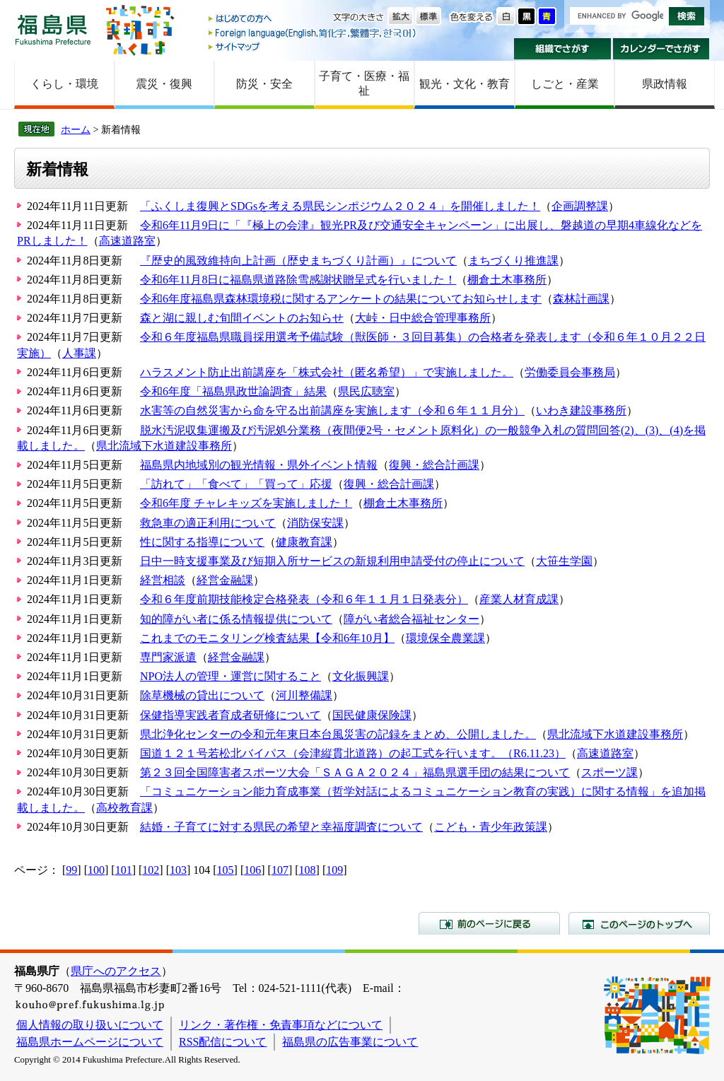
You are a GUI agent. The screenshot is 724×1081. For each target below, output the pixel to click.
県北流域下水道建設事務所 (164, 446)
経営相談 (162, 580)
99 (71, 870)
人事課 (79, 353)
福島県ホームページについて (89, 1042)
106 (252, 870)
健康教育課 (304, 542)
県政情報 (664, 84)
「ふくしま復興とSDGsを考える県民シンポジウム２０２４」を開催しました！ (340, 206)
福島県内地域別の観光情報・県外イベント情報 (259, 465)
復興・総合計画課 (434, 465)
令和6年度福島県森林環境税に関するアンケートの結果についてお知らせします (341, 299)
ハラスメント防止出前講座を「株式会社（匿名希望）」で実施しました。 (326, 372)
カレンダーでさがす (661, 48)
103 (178, 870)
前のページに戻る (489, 923)
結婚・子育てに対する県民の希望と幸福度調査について (281, 827)
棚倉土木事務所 (507, 280)
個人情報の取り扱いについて (89, 1025)
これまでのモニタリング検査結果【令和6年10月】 (267, 638)
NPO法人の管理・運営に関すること (230, 676)
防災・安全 (264, 84)
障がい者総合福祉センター (411, 619)
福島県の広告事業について (350, 1042)
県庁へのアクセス (116, 971)
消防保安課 (315, 523)
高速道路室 (127, 241)
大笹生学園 (564, 561)
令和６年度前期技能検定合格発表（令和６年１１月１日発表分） (304, 599)
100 (96, 870)
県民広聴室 (366, 391)
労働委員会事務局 (570, 372)
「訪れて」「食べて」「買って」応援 (236, 484)
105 (225, 870)
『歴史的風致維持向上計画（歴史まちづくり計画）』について (298, 261)
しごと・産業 (565, 84)
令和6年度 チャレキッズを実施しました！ (246, 503)
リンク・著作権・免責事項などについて (281, 1025)
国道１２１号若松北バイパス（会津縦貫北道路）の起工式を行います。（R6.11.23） (353, 753)
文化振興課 (360, 676)
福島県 (53, 29)
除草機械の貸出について (202, 695)
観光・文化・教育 (464, 84)
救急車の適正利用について (208, 523)
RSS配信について (223, 1042)
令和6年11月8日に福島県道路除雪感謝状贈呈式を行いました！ (298, 280)
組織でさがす (562, 48)
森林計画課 (581, 299)
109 (334, 870)
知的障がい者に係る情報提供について (236, 619)
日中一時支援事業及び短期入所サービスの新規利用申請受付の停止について (332, 561)
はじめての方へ (313, 19)
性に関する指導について (202, 542)
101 (123, 870)
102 (150, 870)
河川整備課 (304, 695)
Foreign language (313, 33)
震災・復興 (164, 84)
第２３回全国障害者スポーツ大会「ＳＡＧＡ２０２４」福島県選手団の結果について (355, 772)
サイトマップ (313, 46)
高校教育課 (124, 808)
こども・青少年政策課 (490, 827)
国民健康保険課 (371, 715)
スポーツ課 (609, 772)
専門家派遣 (168, 657)
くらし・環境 (64, 84)
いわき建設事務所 (581, 410)
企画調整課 (579, 206)
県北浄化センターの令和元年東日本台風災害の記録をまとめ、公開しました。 (338, 734)
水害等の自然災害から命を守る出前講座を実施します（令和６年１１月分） (332, 410)
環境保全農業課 (445, 638)
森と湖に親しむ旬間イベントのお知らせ (242, 318)
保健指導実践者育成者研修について (230, 715)
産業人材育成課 (519, 599)
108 (307, 870)
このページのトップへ (639, 923)
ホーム (75, 129)
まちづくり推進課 (513, 261)
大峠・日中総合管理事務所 (423, 318)
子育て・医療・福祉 (364, 83)
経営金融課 (225, 580)
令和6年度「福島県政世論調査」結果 (233, 391)
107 (280, 870)
